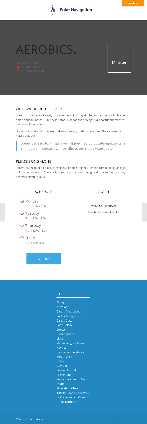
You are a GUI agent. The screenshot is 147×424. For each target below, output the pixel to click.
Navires (61, 347)
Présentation (65, 375)
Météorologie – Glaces (71, 343)
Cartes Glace (64, 320)
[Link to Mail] (128, 418)
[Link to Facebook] (118, 418)
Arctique (62, 302)
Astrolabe (63, 307)
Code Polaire (65, 325)
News (60, 361)
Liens (60, 338)
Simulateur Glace (67, 388)
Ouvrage (62, 366)
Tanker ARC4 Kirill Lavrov (73, 393)
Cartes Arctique (66, 316)
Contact (61, 329)
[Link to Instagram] (123, 418)
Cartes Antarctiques (69, 311)
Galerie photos (66, 334)
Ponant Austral (66, 370)
